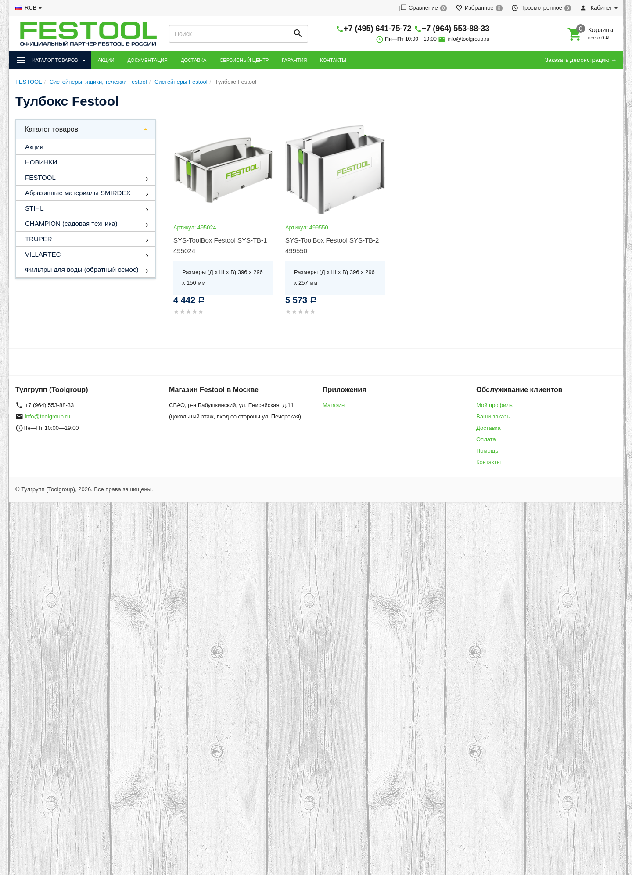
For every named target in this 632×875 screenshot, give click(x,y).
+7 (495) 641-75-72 (378, 28)
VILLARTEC (43, 254)
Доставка (488, 428)
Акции (34, 146)
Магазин (334, 405)
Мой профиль (494, 405)
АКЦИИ (106, 60)
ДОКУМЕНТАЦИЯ (147, 60)
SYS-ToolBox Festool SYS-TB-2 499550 (332, 245)
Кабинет (596, 7)
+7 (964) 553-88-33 (456, 28)
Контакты (488, 462)
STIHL (34, 208)
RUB (30, 7)
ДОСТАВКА (193, 60)
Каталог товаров (51, 129)
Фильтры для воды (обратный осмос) (81, 269)
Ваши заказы (493, 416)
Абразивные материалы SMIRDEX (77, 192)
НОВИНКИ (41, 162)
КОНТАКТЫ (333, 60)
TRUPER (38, 239)
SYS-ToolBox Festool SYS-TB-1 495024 (220, 245)
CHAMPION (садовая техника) (71, 223)
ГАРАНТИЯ (294, 60)
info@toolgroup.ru (469, 39)
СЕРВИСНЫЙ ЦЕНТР (244, 60)
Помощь (487, 450)
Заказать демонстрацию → (581, 60)
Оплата (486, 439)
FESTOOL (40, 177)
